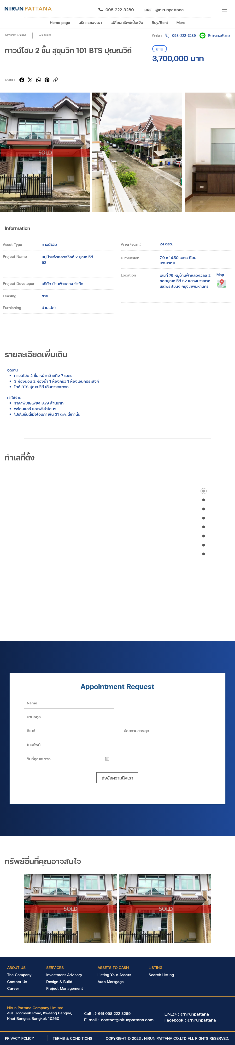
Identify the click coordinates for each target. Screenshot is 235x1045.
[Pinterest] (47, 79)
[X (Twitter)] (30, 79)
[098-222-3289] (180, 35)
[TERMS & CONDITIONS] (72, 1038)
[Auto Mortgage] (116, 981)
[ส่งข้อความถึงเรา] (117, 777)
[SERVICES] (58, 967)
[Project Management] (65, 988)
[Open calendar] (107, 759)
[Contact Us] (20, 981)
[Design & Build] (64, 981)
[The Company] (20, 974)
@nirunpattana (219, 35)
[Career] (20, 988)
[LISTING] (165, 967)
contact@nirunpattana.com (127, 1020)
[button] (224, 10)
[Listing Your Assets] (117, 974)
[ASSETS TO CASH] (113, 967)
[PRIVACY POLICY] (19, 1038)
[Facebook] (21, 79)
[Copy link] (55, 79)
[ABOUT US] (19, 967)
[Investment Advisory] (64, 974)
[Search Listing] (168, 974)
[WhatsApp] (38, 79)
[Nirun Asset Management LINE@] (148, 10)
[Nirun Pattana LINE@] (202, 36)
